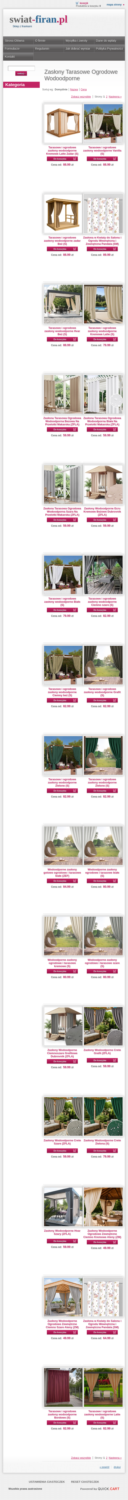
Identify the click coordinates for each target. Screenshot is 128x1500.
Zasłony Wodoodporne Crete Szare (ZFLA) (62, 1142)
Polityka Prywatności (109, 48)
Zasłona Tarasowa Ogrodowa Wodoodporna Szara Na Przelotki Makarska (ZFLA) (62, 511)
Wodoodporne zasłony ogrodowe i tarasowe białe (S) (102, 872)
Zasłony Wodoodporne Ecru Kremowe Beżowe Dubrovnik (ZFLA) (102, 511)
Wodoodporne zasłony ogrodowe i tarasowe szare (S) (102, 963)
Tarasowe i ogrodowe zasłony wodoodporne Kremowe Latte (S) (102, 331)
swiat (38, 19)
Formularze (12, 48)
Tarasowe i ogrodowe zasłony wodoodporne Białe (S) (62, 601)
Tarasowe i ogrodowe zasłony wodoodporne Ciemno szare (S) (102, 601)
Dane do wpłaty (106, 40)
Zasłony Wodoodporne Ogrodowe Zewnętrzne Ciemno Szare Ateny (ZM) (62, 1324)
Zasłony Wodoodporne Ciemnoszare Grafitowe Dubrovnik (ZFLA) (62, 1053)
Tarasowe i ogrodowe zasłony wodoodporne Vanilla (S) (102, 150)
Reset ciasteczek (85, 1481)
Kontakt (10, 56)
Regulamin (42, 48)
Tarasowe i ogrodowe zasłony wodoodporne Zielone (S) (62, 782)
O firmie (40, 40)
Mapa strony (114, 4)
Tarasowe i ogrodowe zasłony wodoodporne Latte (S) (102, 1414)
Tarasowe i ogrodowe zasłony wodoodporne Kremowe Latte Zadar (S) (62, 150)
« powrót (104, 1467)
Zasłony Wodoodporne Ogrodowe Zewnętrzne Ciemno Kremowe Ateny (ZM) (102, 1234)
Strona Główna (14, 40)
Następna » (115, 96)
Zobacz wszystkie (81, 96)
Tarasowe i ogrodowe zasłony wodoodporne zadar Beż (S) (62, 240)
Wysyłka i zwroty (76, 40)
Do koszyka (60, 159)
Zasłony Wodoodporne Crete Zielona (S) (102, 1142)
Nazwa (74, 89)
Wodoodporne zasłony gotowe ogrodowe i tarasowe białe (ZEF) (62, 872)
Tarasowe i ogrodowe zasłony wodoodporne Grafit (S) (102, 692)
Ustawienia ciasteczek (47, 1481)
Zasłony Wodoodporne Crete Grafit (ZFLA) (102, 1051)
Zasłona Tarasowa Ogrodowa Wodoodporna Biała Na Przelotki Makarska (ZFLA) (102, 421)
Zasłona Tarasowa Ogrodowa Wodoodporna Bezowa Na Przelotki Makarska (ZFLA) (62, 421)
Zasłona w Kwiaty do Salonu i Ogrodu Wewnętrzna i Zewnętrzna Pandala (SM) (102, 240)
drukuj (117, 1467)
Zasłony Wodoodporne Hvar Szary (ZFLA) (62, 1232)
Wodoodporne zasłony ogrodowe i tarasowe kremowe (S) (62, 963)
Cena (84, 89)
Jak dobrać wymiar (78, 48)
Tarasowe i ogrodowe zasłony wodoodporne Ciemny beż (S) (62, 692)
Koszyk (84, 3)
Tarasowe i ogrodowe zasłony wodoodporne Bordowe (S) (62, 1414)
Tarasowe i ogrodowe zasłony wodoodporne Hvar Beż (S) (62, 331)
